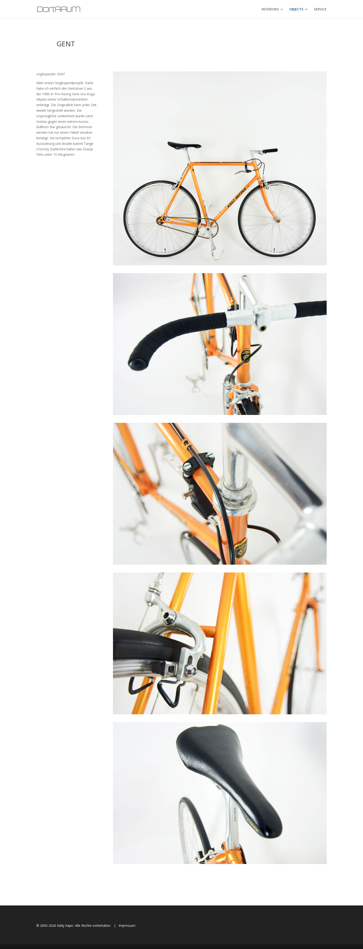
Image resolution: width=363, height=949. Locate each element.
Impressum (127, 925)
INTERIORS (270, 9)
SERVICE (320, 9)
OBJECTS (296, 9)
